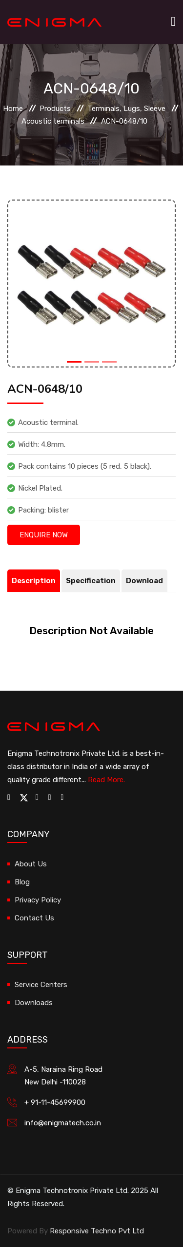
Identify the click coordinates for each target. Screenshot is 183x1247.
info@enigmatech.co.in (62, 1123)
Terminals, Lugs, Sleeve (126, 108)
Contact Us (34, 918)
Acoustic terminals (52, 121)
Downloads (34, 1002)
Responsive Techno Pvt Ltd (97, 1231)
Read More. (106, 779)
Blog (22, 882)
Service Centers (41, 984)
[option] (91, 283)
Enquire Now (44, 535)
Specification (91, 580)
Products (55, 108)
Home (13, 108)
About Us (31, 864)
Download (144, 580)
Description (34, 580)
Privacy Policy (38, 900)
